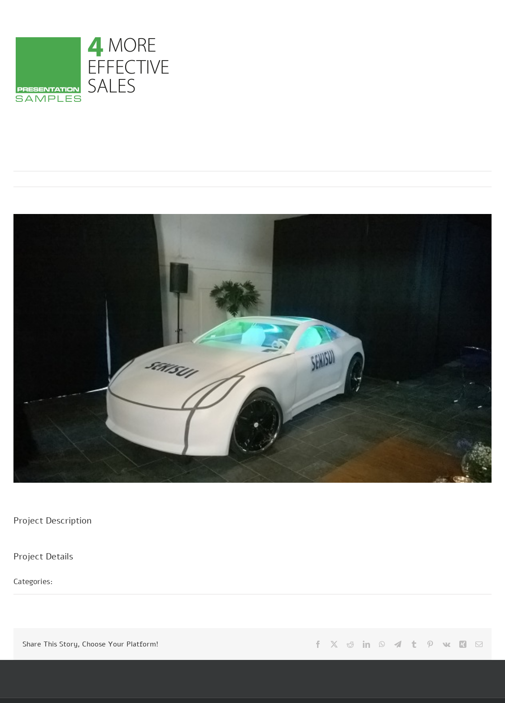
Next (476, 179)
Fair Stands (83, 581)
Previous (445, 179)
